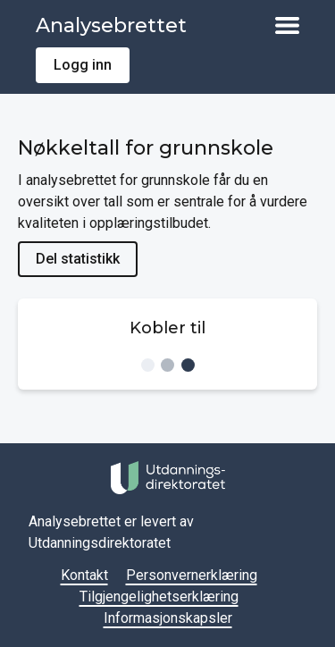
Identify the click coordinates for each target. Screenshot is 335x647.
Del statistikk (78, 258)
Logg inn (83, 64)
